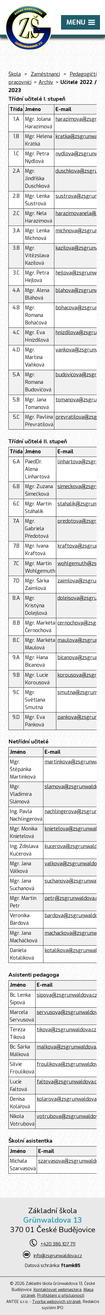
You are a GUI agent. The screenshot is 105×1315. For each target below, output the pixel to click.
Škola (14, 74)
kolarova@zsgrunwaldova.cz (69, 1099)
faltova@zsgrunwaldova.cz (68, 1081)
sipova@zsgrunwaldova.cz (67, 995)
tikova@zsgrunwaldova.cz (66, 1029)
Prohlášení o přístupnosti (60, 1295)
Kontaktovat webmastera (57, 1289)
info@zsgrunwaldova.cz (58, 1256)
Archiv (46, 82)
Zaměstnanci (45, 74)
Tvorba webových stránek (56, 1301)
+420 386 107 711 (57, 1244)
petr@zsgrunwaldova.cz (72, 898)
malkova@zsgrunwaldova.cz (69, 1047)
